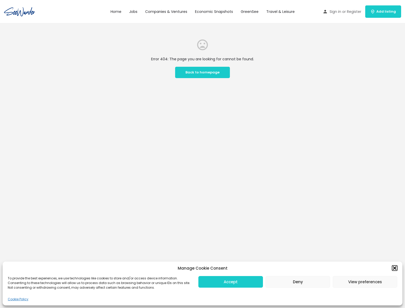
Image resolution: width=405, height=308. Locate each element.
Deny (298, 282)
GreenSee (250, 11)
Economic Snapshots (214, 11)
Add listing (383, 11)
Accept (231, 282)
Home (116, 11)
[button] (394, 268)
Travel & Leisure (280, 11)
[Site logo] (20, 11)
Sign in (335, 11)
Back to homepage (202, 72)
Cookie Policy (18, 299)
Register (354, 11)
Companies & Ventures (166, 11)
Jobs (133, 11)
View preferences (365, 282)
